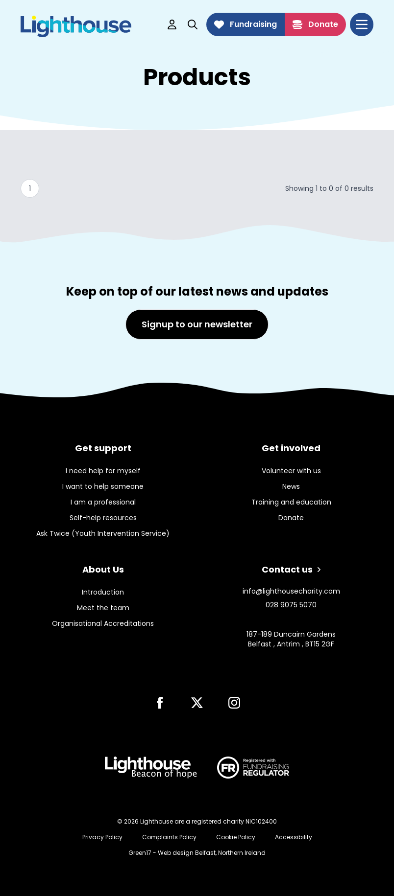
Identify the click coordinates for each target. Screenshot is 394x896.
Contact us (291, 569)
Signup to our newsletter (197, 324)
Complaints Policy (169, 837)
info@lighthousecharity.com (291, 591)
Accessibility (293, 837)
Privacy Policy (102, 837)
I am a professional (103, 502)
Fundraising (245, 24)
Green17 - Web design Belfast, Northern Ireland (197, 853)
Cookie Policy (235, 837)
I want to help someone (103, 486)
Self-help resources (103, 518)
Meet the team (103, 608)
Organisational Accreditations (103, 623)
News (291, 486)
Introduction (103, 592)
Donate (315, 24)
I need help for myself (103, 471)
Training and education (291, 502)
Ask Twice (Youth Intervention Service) (103, 533)
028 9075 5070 (291, 605)
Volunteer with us (291, 471)
